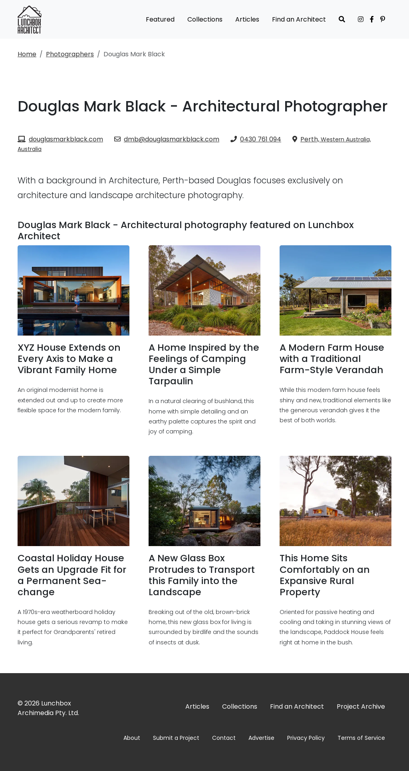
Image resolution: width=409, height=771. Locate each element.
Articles (247, 19)
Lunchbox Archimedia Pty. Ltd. (48, 708)
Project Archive (361, 706)
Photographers (70, 54)
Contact (224, 738)
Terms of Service (361, 738)
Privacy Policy (306, 738)
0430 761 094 (255, 139)
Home (27, 54)
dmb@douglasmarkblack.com (166, 139)
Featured (160, 19)
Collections (204, 19)
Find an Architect (299, 19)
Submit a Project (176, 738)
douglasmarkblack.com (60, 139)
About (131, 738)
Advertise (261, 738)
